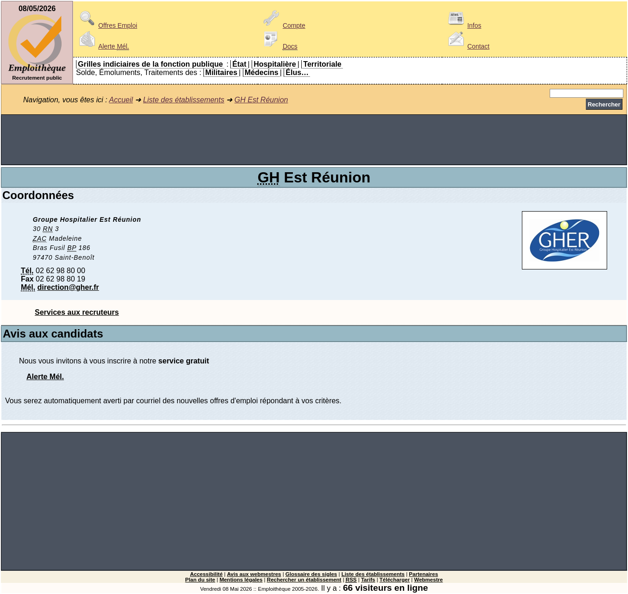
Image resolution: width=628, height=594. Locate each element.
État (239, 64)
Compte (282, 25)
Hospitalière (275, 64)
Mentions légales (241, 579)
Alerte (102, 46)
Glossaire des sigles (311, 574)
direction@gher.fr (68, 287)
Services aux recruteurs (77, 312)
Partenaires (423, 574)
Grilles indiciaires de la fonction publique (150, 64)
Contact (467, 46)
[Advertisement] (314, 140)
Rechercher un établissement (304, 579)
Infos (463, 25)
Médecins (262, 72)
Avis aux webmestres (254, 574)
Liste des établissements (183, 100)
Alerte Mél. (45, 377)
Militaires (221, 72)
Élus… (297, 72)
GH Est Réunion (261, 100)
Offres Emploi (106, 25)
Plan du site (200, 579)
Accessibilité (206, 574)
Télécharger (395, 579)
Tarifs (368, 579)
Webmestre (428, 579)
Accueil (121, 100)
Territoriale (322, 64)
